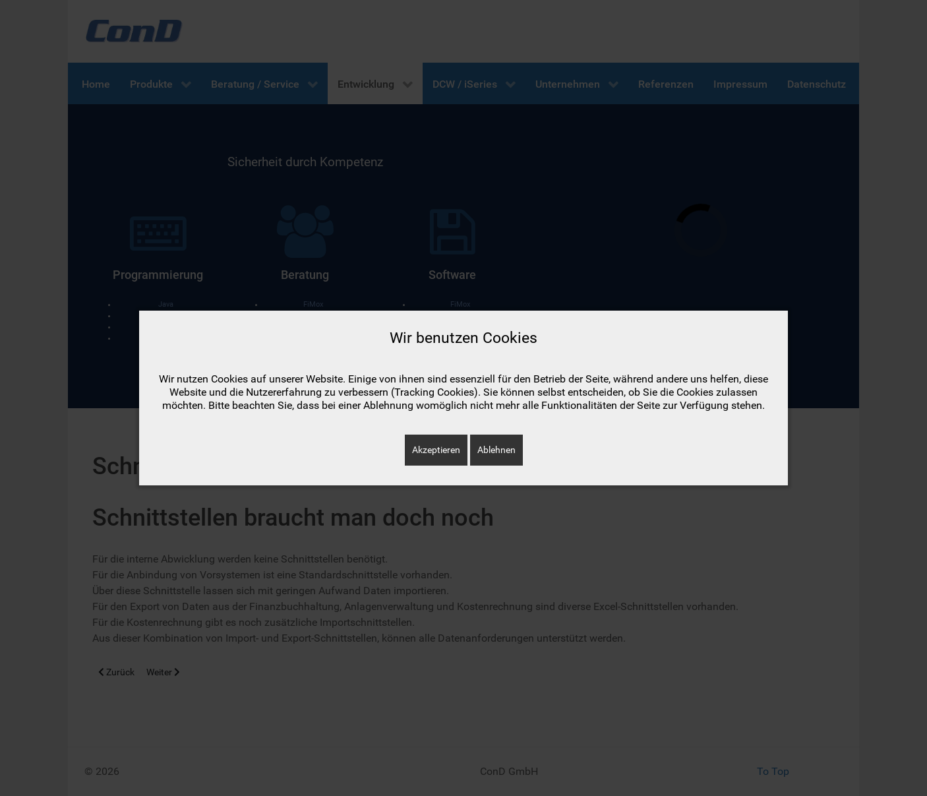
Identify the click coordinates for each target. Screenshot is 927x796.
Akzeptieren (436, 449)
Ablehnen (496, 449)
